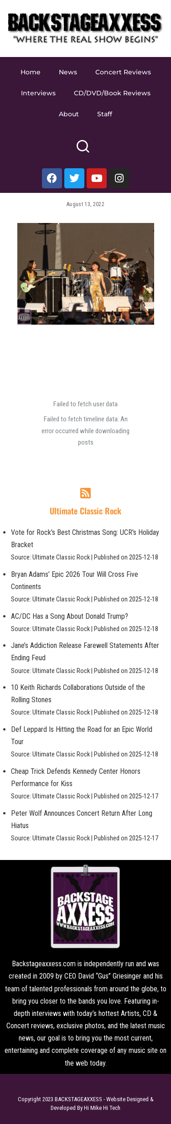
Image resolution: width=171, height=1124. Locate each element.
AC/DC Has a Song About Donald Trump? (69, 616)
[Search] (82, 150)
